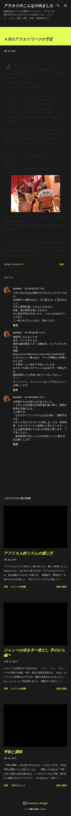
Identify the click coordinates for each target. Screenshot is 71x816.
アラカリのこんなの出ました (28, 5)
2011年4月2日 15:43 (34, 288)
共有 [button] (61, 264)
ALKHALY (17, 288)
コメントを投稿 (18, 586)
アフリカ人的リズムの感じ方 (28, 553)
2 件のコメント (18, 785)
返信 (15, 325)
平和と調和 (13, 751)
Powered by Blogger (35, 803)
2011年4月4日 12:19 (34, 332)
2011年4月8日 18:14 (34, 397)
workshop (17, 264)
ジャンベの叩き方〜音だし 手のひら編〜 (34, 652)
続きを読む (62, 586)
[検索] (58, 5)
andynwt (43, 809)
